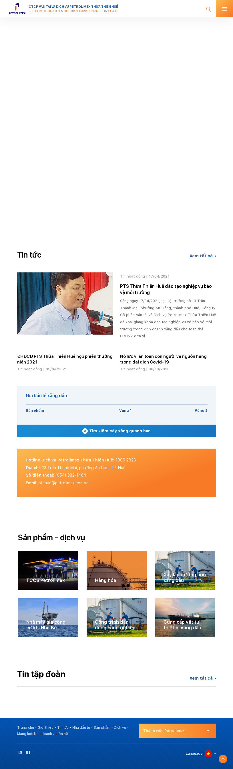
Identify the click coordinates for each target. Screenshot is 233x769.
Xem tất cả (203, 256)
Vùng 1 (125, 411)
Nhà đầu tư (81, 728)
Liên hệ (62, 734)
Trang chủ (25, 728)
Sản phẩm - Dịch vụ (110, 728)
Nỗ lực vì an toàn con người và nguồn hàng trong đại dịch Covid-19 (163, 359)
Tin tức (63, 728)
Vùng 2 (201, 411)
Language (194, 754)
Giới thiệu (45, 728)
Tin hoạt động (132, 276)
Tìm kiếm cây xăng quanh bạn (116, 431)
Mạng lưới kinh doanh (34, 734)
